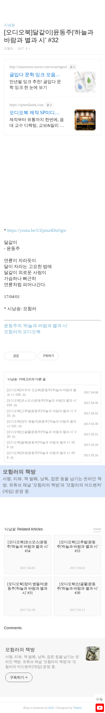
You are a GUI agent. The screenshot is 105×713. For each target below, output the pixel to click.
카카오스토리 (52, 509)
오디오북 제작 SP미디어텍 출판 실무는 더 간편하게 (35, 113)
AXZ (51, 707)
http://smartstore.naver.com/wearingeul (38, 67)
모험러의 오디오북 (22, 331)
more (97, 529)
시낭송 (9, 25)
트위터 (64, 509)
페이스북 (40, 509)
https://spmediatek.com (26, 105)
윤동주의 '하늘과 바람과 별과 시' (36, 325)
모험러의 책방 (20, 649)
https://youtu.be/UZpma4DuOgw (36, 230)
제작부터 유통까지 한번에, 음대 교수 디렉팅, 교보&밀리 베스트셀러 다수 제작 (36, 122)
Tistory (77, 707)
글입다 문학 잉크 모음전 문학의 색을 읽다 (34, 75)
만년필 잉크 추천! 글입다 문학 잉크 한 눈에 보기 (35, 84)
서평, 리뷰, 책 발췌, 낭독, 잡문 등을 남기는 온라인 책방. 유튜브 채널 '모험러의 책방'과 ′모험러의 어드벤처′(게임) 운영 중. (42, 662)
